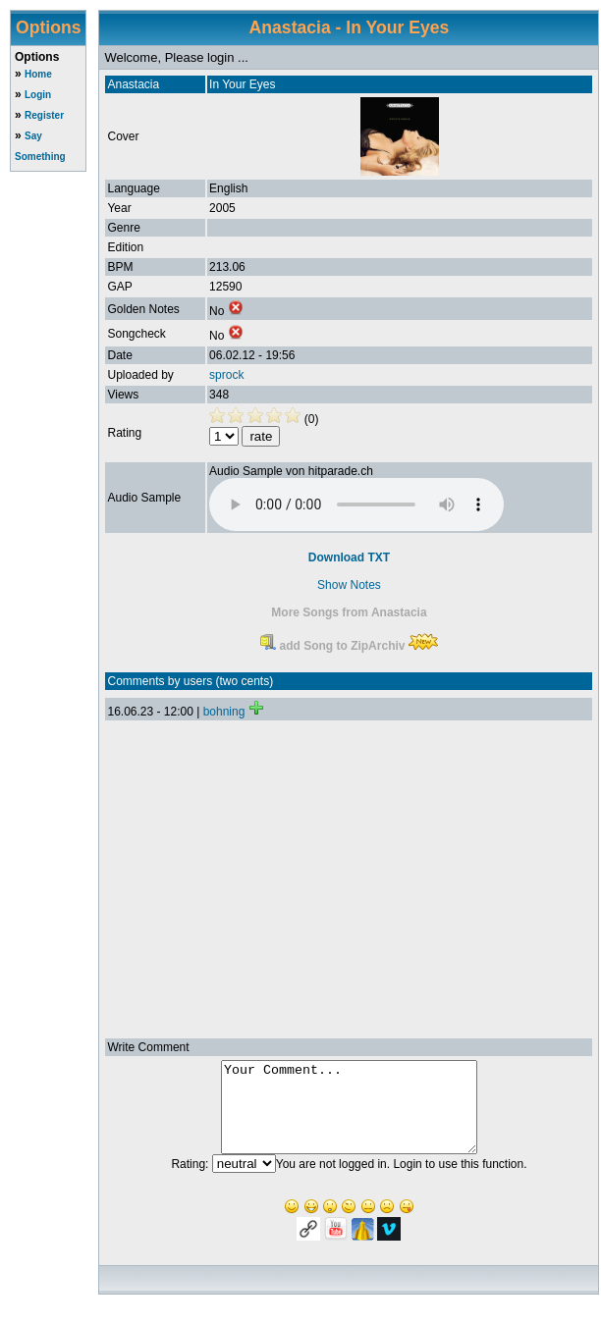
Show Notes (349, 585)
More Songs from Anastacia (348, 612)
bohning (224, 711)
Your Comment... (349, 1116)
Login (38, 94)
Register (44, 115)
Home (38, 74)
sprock (226, 375)
